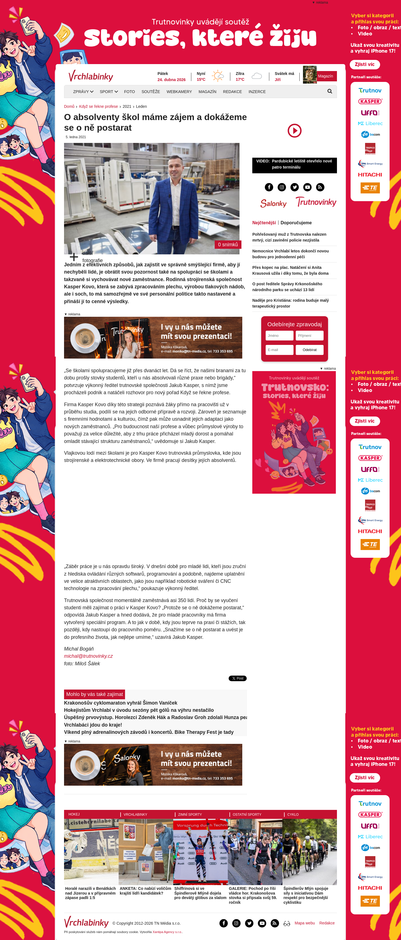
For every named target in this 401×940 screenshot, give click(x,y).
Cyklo (293, 815)
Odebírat (310, 350)
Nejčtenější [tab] (264, 222)
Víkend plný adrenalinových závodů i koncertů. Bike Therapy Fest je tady (149, 732)
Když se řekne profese (98, 106)
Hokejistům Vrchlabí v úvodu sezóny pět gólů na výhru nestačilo (139, 710)
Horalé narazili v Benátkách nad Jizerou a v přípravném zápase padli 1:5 (90, 893)
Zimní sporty (190, 815)
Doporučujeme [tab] (296, 222)
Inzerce (257, 91)
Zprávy (81, 91)
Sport (106, 91)
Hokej (74, 814)
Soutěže (150, 91)
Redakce (232, 91)
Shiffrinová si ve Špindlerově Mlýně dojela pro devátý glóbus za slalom (200, 893)
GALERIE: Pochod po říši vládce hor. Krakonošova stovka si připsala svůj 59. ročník (253, 895)
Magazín (325, 76)
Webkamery (179, 91)
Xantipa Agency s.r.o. (167, 932)
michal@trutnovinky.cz (88, 656)
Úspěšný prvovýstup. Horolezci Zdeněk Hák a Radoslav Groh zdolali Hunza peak (155, 717)
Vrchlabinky (135, 815)
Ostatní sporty (247, 815)
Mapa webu (305, 923)
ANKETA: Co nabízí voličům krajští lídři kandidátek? (145, 890)
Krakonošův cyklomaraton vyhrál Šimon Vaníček (120, 703)
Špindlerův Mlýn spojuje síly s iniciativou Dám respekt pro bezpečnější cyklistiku (305, 895)
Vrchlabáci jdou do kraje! (93, 725)
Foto (129, 91)
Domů (69, 106)
